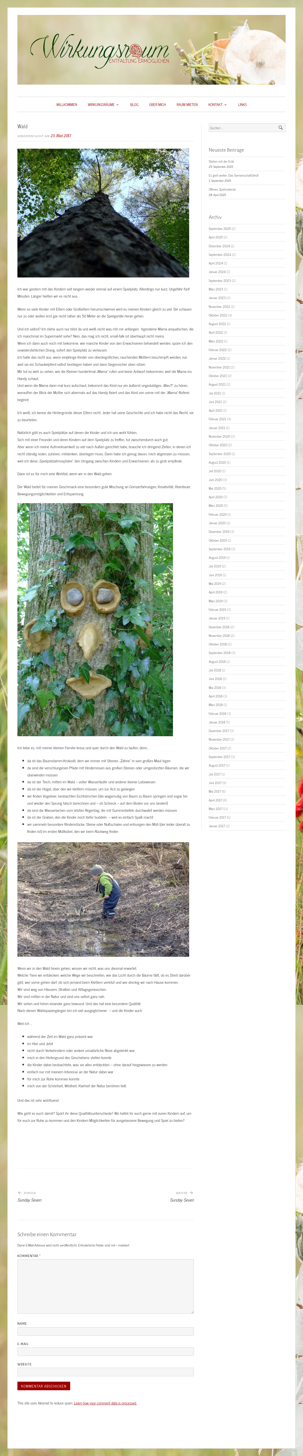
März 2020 (216, 505)
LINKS (242, 104)
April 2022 (216, 332)
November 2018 (219, 635)
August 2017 (217, 765)
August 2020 (217, 462)
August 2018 (217, 661)
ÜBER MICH (157, 104)
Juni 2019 (215, 574)
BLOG (134, 104)
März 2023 (216, 289)
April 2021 (216, 410)
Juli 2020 (215, 470)
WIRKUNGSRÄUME (101, 104)
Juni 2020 (215, 479)
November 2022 (219, 306)
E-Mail (22, 1344)
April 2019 (216, 592)
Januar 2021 (217, 427)
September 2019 (220, 548)
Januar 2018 (217, 722)
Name (22, 1323)
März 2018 (216, 704)
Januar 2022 (217, 358)
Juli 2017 (215, 774)
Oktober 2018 (218, 644)
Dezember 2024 (219, 246)
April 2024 (216, 263)
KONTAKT (215, 104)
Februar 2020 (218, 514)
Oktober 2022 (218, 315)
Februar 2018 (217, 713)
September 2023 (220, 280)
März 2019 (216, 600)
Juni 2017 (215, 782)
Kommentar (29, 1256)
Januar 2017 (217, 825)
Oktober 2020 (218, 444)
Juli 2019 (215, 566)
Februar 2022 (218, 349)
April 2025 (216, 237)
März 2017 (216, 808)
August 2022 (217, 323)
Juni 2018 (215, 678)
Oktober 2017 (218, 748)
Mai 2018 (215, 687)
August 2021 (217, 384)
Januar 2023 (217, 297)
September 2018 (220, 652)
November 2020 (219, 436)
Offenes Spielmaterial (222, 189)
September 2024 (220, 254)
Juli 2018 (215, 670)
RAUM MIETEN (187, 104)
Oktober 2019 (218, 540)
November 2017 (219, 739)
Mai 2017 (215, 791)
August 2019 (217, 557)
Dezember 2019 (219, 531)
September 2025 (220, 228)
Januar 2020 (217, 522)
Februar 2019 (217, 609)
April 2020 (216, 496)
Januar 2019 (217, 618)
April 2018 (216, 696)
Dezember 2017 (219, 730)
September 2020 (220, 453)
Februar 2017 (217, 817)
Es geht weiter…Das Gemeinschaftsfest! (234, 175)
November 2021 (219, 367)
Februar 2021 (217, 418)
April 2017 (215, 800)
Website (24, 1364)
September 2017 (219, 756)
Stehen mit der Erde (221, 161)
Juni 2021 (215, 401)
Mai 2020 (215, 488)
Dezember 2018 (219, 627)
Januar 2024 (217, 271)
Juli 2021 (215, 393)
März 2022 (216, 341)
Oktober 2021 (218, 375)
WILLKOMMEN (66, 104)
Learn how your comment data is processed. (105, 1403)
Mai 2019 (215, 583)
